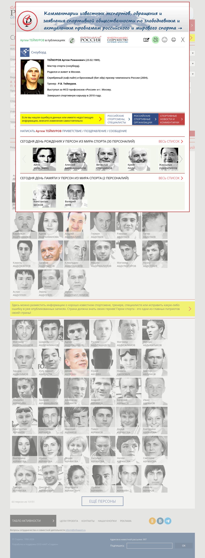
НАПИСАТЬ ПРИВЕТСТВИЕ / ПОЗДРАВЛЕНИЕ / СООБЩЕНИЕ (73, 131)
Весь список (169, 141)
